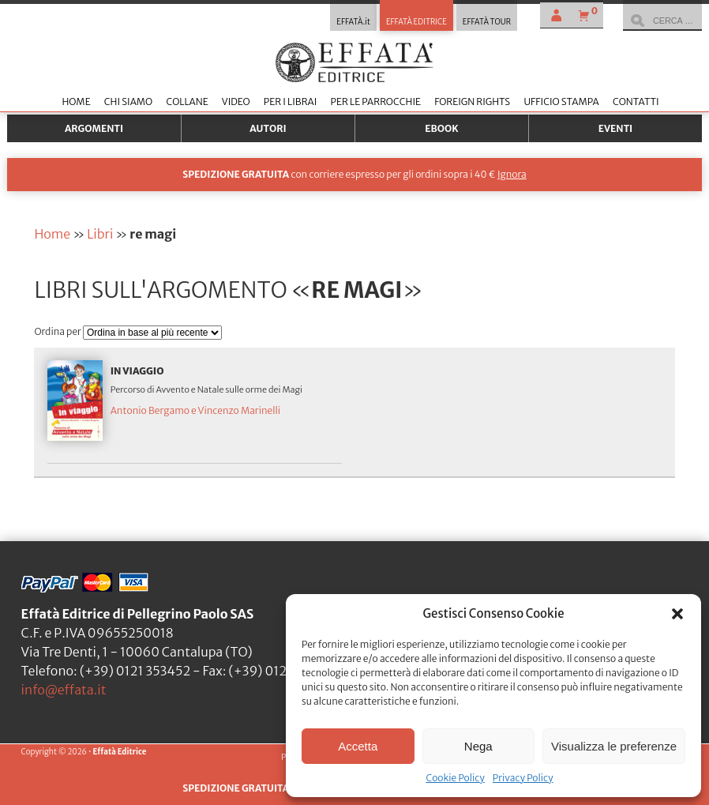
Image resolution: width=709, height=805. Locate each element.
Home (76, 101)
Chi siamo (128, 101)
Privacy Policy (523, 778)
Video (236, 101)
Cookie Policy (455, 778)
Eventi (615, 128)
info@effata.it (64, 690)
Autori (267, 128)
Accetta (357, 746)
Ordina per (58, 331)
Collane (187, 101)
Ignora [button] (512, 174)
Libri (100, 234)
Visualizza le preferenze (614, 746)
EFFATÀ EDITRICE (416, 22)
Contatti (636, 101)
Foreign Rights (472, 101)
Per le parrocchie (376, 101)
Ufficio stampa (560, 101)
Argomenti (94, 128)
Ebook (441, 128)
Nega (478, 746)
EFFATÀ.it (353, 22)
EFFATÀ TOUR (487, 22)
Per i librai (290, 101)
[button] (677, 614)
